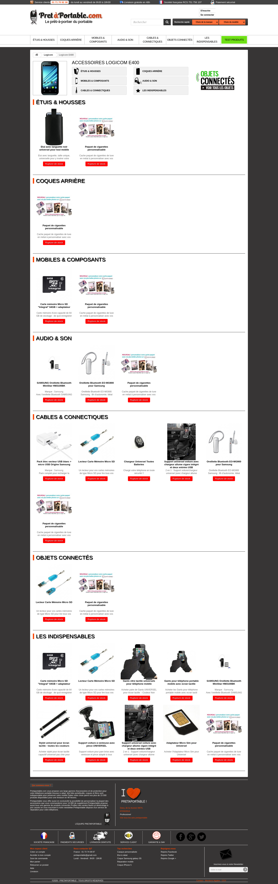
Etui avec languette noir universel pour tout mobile (54, 148)
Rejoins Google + (168, 858)
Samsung (58, 391)
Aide (32, 868)
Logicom (48, 55)
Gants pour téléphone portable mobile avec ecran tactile (181, 682)
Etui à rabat (122, 855)
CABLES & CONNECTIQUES (152, 39)
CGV (224, 880)
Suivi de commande (39, 858)
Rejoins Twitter (167, 855)
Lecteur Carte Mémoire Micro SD (96, 461)
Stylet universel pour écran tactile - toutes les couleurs (54, 744)
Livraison (34, 871)
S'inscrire (205, 10)
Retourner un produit (39, 865)
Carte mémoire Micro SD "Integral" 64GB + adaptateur (54, 305)
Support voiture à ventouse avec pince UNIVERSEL (96, 744)
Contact (199, 880)
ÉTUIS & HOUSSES (43, 39)
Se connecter (207, 15)
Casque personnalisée (127, 852)
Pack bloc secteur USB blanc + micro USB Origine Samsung (54, 463)
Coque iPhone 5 (124, 865)
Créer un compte (37, 852)
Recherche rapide (182, 22)
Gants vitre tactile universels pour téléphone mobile (139, 682)
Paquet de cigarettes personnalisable (96, 148)
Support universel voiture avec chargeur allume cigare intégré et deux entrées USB (181, 464)
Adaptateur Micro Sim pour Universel (181, 744)
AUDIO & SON (125, 39)
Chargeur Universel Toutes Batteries (139, 463)
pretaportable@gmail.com (85, 855)
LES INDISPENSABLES (207, 39)
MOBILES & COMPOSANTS (98, 39)
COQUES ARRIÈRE (71, 39)
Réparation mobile (125, 862)
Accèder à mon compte (40, 855)
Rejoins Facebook (169, 852)
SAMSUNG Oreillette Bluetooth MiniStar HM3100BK (54, 384)
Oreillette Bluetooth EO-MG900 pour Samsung (96, 384)
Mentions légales (212, 880)
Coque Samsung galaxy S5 (129, 858)
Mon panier (35, 862)
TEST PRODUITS (234, 39)
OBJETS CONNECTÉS (179, 39)
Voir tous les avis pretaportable (133, 818)
